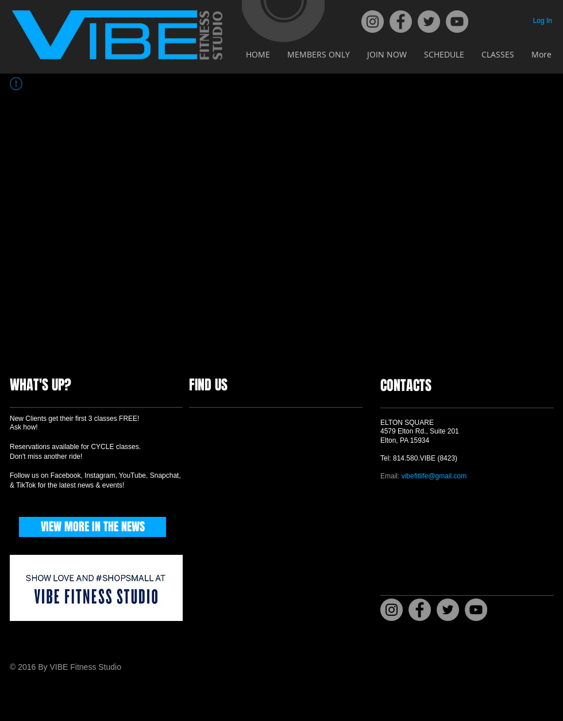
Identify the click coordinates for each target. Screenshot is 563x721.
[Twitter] (429, 21)
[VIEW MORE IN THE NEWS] (92, 527)
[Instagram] (372, 21)
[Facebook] (401, 21)
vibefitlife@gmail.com (434, 476)
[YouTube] (457, 21)
